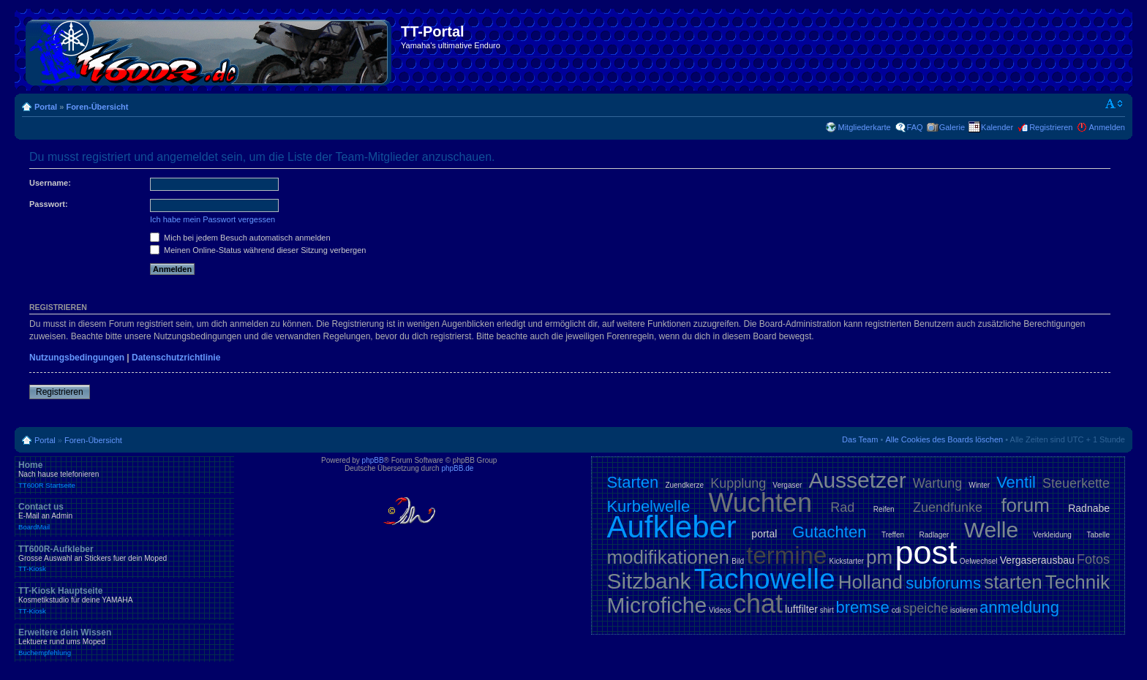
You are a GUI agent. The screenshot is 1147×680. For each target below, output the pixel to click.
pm (879, 557)
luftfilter (801, 609)
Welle (991, 530)
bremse (863, 607)
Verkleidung (1053, 535)
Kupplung (738, 483)
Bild (738, 561)
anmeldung (1019, 607)
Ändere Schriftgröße (1114, 103)
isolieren (963, 610)
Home (124, 474)
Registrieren (1050, 127)
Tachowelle (764, 578)
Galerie (952, 127)
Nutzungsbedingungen (76, 357)
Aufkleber (671, 527)
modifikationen (667, 557)
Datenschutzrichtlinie (176, 357)
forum (1025, 505)
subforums (943, 583)
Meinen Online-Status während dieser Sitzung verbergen (258, 250)
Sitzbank (648, 581)
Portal (45, 106)
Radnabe (1089, 508)
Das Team (860, 439)
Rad (842, 507)
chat (758, 604)
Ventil (1016, 482)
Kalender (997, 127)
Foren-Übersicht (97, 106)
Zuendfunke (947, 507)
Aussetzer (857, 480)
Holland (870, 582)
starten (1013, 582)
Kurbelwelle (648, 506)
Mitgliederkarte (864, 127)
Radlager (934, 535)
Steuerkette (1076, 483)
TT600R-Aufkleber (124, 558)
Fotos (1093, 559)
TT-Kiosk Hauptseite (124, 600)
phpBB (373, 460)
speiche (925, 608)
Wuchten (760, 503)
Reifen (884, 509)
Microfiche (656, 605)
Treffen (892, 535)
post (926, 552)
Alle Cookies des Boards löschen (944, 439)
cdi (896, 610)
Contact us (124, 516)
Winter (979, 485)
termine (786, 555)
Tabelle (1098, 535)
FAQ (915, 127)
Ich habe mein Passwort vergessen (212, 219)
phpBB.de (457, 468)
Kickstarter (847, 561)
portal (764, 534)
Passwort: (48, 204)
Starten (632, 482)
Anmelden (1106, 127)
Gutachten (829, 532)
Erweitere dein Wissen (124, 642)
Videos (720, 610)
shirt (827, 610)
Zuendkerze (684, 485)
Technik (1077, 582)
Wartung (937, 483)
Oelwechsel (979, 561)
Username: (50, 182)
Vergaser (787, 485)
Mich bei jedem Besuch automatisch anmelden (240, 237)
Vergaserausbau (1037, 560)
